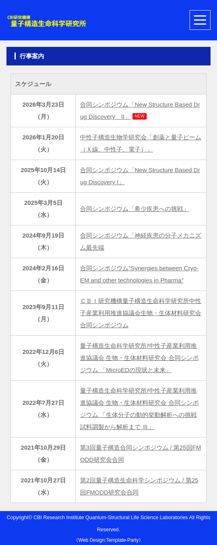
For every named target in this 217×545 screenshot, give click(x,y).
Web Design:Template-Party (108, 540)
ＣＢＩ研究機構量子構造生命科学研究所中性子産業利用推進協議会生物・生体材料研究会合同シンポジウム (140, 312)
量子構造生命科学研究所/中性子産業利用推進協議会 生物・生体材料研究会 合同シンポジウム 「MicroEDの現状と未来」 (139, 357)
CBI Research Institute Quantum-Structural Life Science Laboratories (111, 517)
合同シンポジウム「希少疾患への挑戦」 (134, 208)
